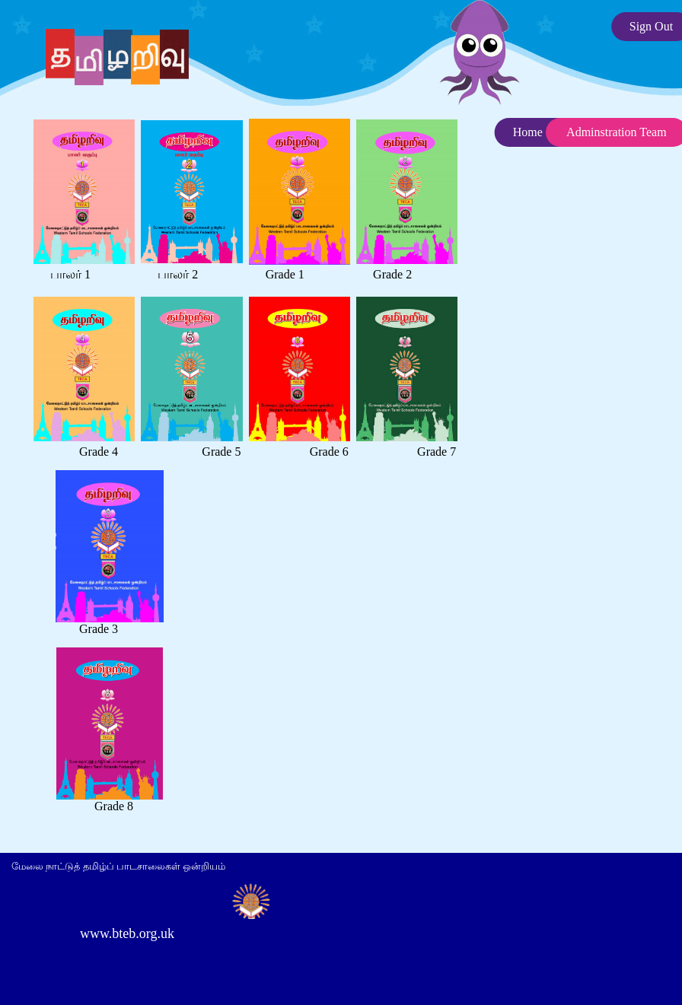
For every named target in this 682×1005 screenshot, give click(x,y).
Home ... (534, 132)
